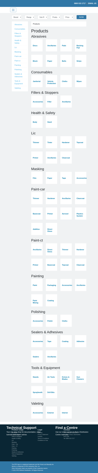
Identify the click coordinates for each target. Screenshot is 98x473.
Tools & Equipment (19, 82)
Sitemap (40, 432)
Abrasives (18, 24)
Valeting (18, 88)
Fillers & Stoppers (18, 35)
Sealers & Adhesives (19, 75)
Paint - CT (15, 446)
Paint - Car (15, 444)
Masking (18, 52)
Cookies (40, 436)
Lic (16, 47)
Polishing (18, 70)
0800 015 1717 (80, 3)
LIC (13, 440)
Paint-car (18, 56)
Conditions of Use (43, 440)
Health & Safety (18, 42)
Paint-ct (17, 61)
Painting (18, 65)
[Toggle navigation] (13, 10)
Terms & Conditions (43, 438)
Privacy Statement (43, 434)
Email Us (92, 3)
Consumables (20, 29)
